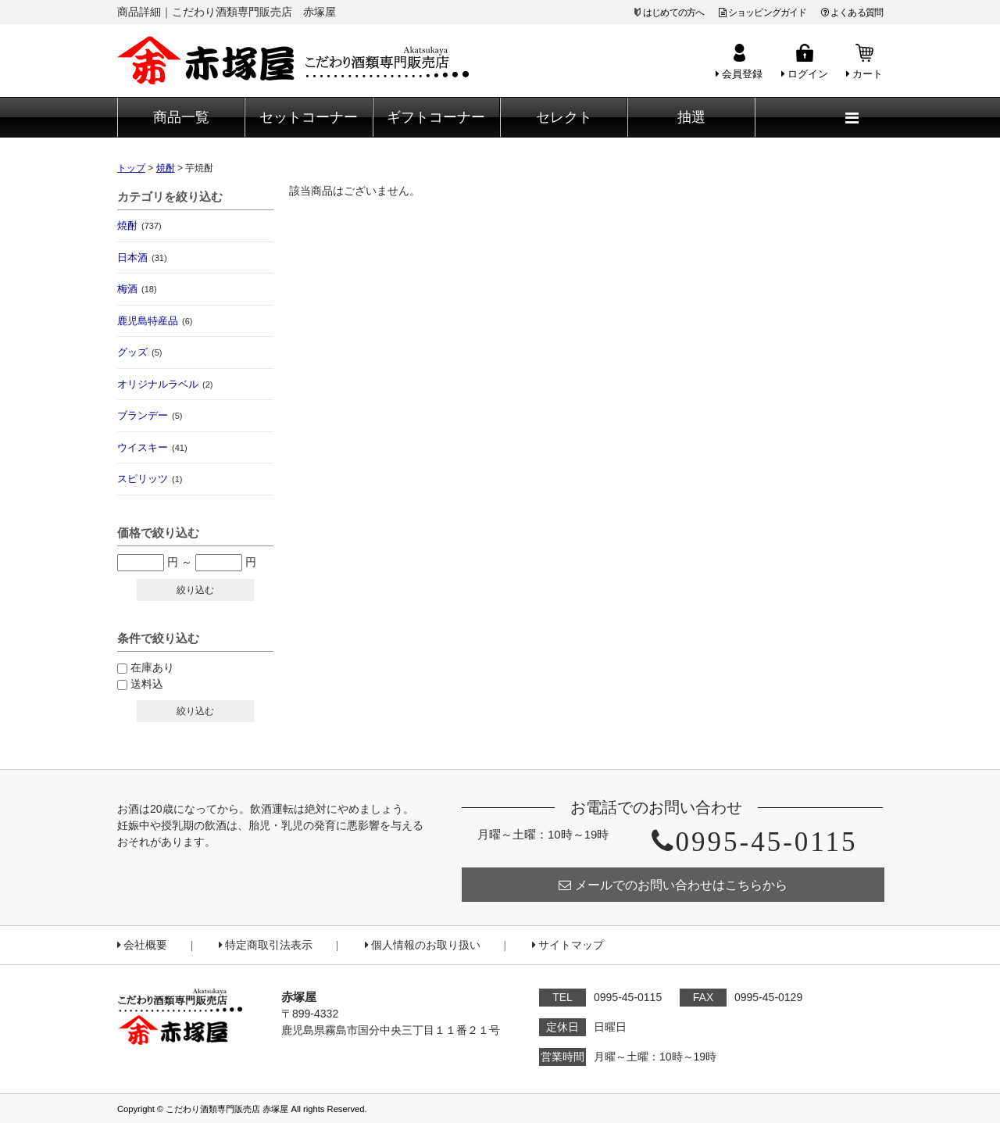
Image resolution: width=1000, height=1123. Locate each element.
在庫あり (152, 667)
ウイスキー (152, 447)
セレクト (564, 117)
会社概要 (142, 945)
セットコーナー (308, 117)
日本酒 (142, 257)
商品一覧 (181, 117)
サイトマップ (568, 945)
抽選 (691, 117)
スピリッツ (149, 479)
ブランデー (149, 415)
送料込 (146, 684)
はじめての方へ (673, 12)
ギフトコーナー (436, 117)
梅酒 (137, 289)
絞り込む (195, 590)
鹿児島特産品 (154, 321)
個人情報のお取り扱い (422, 945)
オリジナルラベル (164, 384)
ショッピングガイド (763, 12)
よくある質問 (852, 12)
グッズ (139, 352)
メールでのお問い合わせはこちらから (673, 885)
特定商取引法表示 (265, 945)
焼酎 (139, 225)
